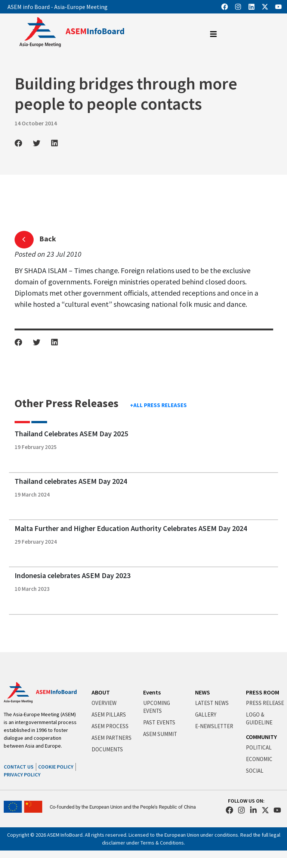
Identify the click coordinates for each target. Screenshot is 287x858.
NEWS (202, 692)
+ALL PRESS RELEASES (158, 405)
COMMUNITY (261, 737)
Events (152, 692)
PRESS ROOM (262, 692)
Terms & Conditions (162, 842)
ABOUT (101, 692)
